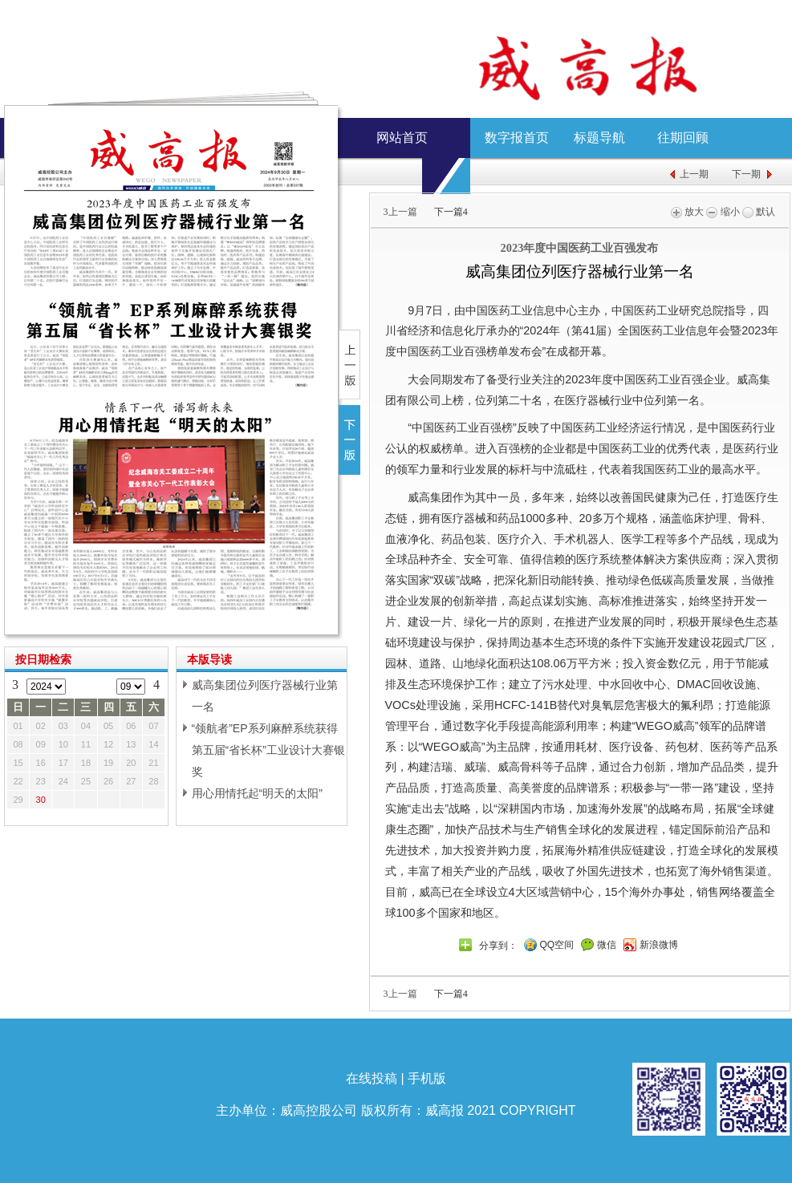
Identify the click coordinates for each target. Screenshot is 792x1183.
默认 (758, 211)
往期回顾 (683, 137)
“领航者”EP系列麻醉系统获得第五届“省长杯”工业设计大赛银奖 (268, 750)
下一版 (349, 440)
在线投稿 (371, 1078)
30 (41, 799)
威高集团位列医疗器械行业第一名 (265, 696)
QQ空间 (557, 944)
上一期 (694, 174)
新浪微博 (659, 944)
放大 (687, 211)
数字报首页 (517, 137)
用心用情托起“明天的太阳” (257, 793)
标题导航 (599, 137)
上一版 (349, 364)
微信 (606, 944)
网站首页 (402, 137)
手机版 (427, 1078)
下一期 (746, 174)
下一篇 (451, 211)
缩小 (722, 211)
